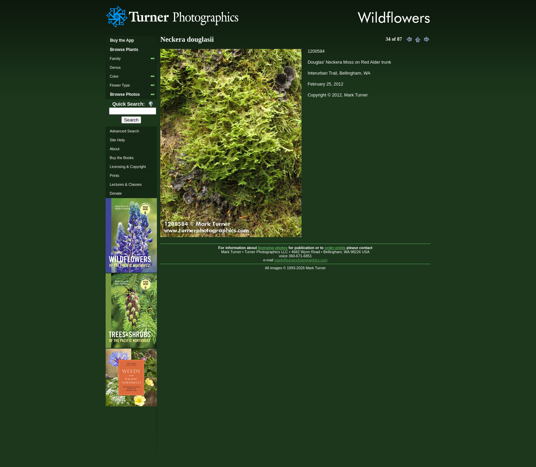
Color (114, 76)
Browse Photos (125, 94)
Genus (115, 67)
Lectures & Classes (126, 184)
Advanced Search (124, 131)
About (114, 149)
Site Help (117, 140)
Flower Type (120, 85)
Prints (114, 175)
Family (115, 58)
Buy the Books (122, 158)
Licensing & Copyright (128, 167)
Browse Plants (124, 49)
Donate (116, 193)
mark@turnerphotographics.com (301, 260)
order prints (335, 248)
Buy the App (122, 40)
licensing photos (272, 248)
